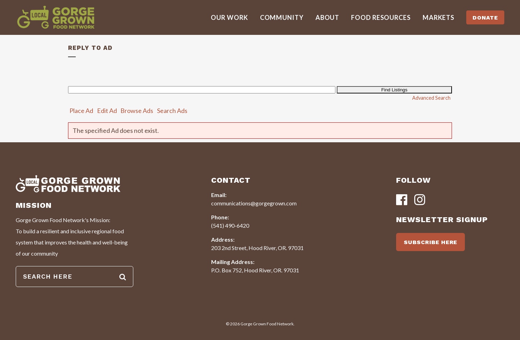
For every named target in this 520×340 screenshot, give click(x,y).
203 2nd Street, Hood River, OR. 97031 (257, 247)
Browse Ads (136, 110)
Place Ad (81, 110)
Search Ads (172, 110)
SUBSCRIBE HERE (430, 242)
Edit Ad (107, 110)
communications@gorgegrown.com (254, 203)
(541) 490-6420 (230, 225)
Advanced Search (431, 98)
